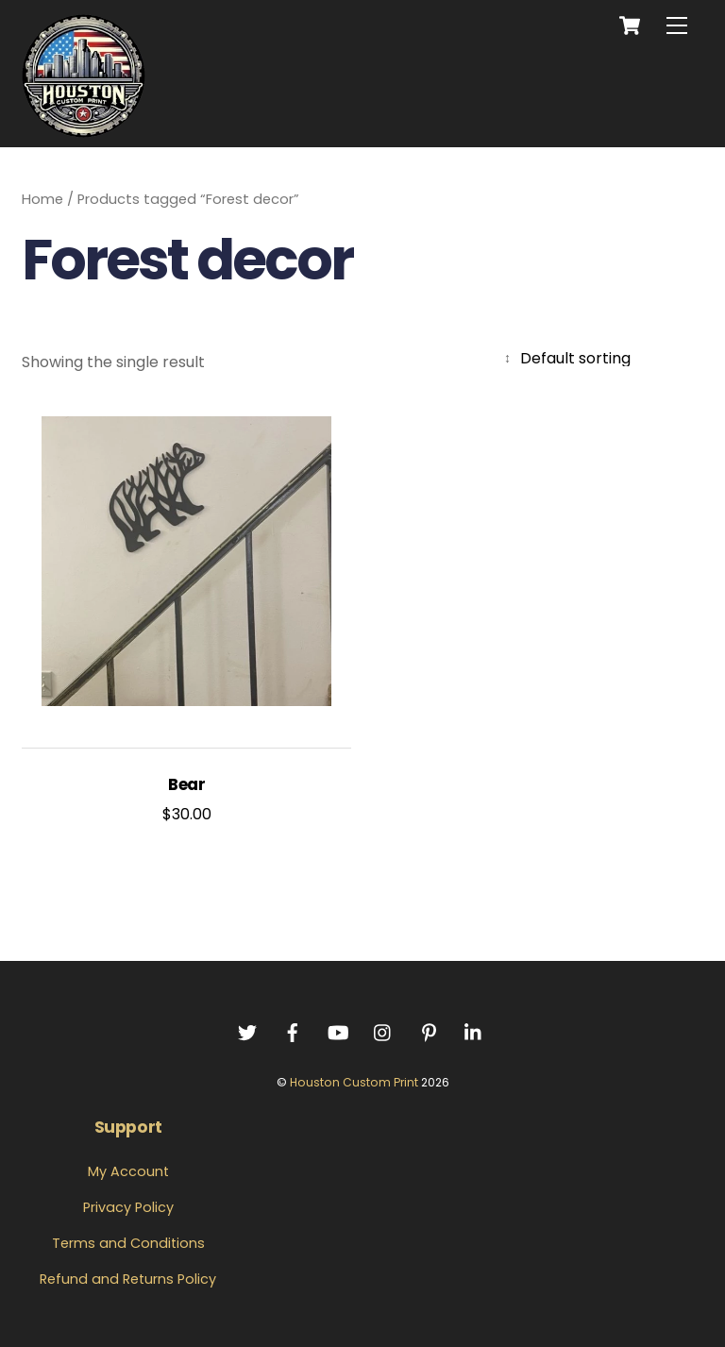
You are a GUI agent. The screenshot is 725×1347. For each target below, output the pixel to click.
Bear (187, 785)
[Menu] (677, 26)
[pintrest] (428, 1030)
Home (42, 199)
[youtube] (338, 1030)
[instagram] (383, 1030)
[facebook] (293, 1030)
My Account (128, 1171)
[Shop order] (601, 358)
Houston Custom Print (354, 1082)
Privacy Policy (128, 1207)
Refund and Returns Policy (128, 1279)
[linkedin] (474, 1030)
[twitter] (247, 1030)
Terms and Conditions (128, 1243)
